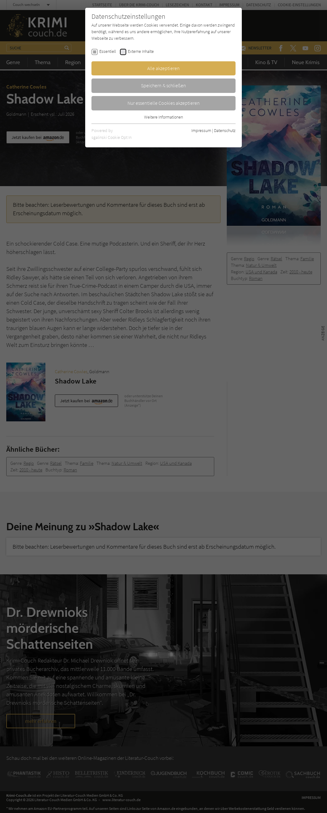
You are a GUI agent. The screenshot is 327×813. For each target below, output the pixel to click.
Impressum (201, 130)
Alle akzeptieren (163, 68)
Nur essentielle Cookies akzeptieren (163, 103)
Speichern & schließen (163, 85)
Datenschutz (225, 130)
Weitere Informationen (163, 117)
